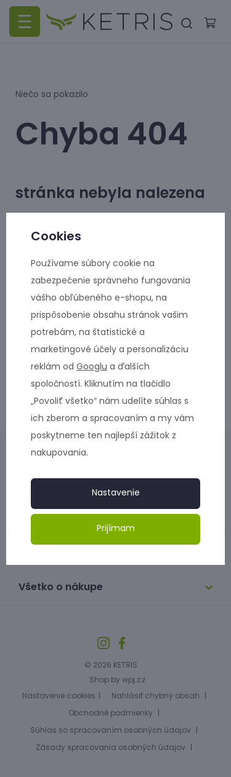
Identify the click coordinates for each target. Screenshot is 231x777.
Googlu (91, 367)
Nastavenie (116, 493)
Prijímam (116, 529)
